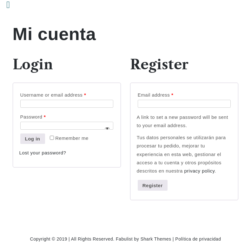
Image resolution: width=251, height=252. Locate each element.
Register (152, 185)
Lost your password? (42, 152)
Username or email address (53, 95)
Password (33, 116)
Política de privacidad (198, 239)
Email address (156, 95)
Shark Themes (157, 239)
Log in (32, 138)
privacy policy (199, 171)
